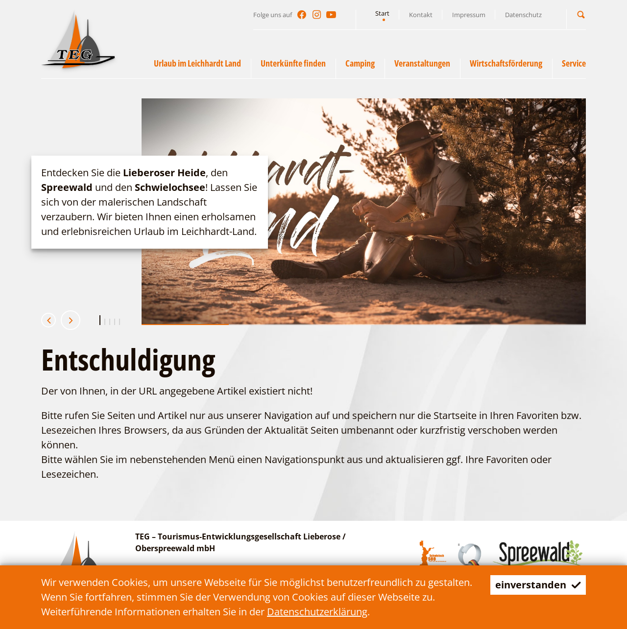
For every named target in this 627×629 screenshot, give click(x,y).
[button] (581, 14)
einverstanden (538, 584)
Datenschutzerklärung (317, 611)
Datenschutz (523, 14)
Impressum (468, 14)
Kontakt (421, 14)
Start (382, 13)
